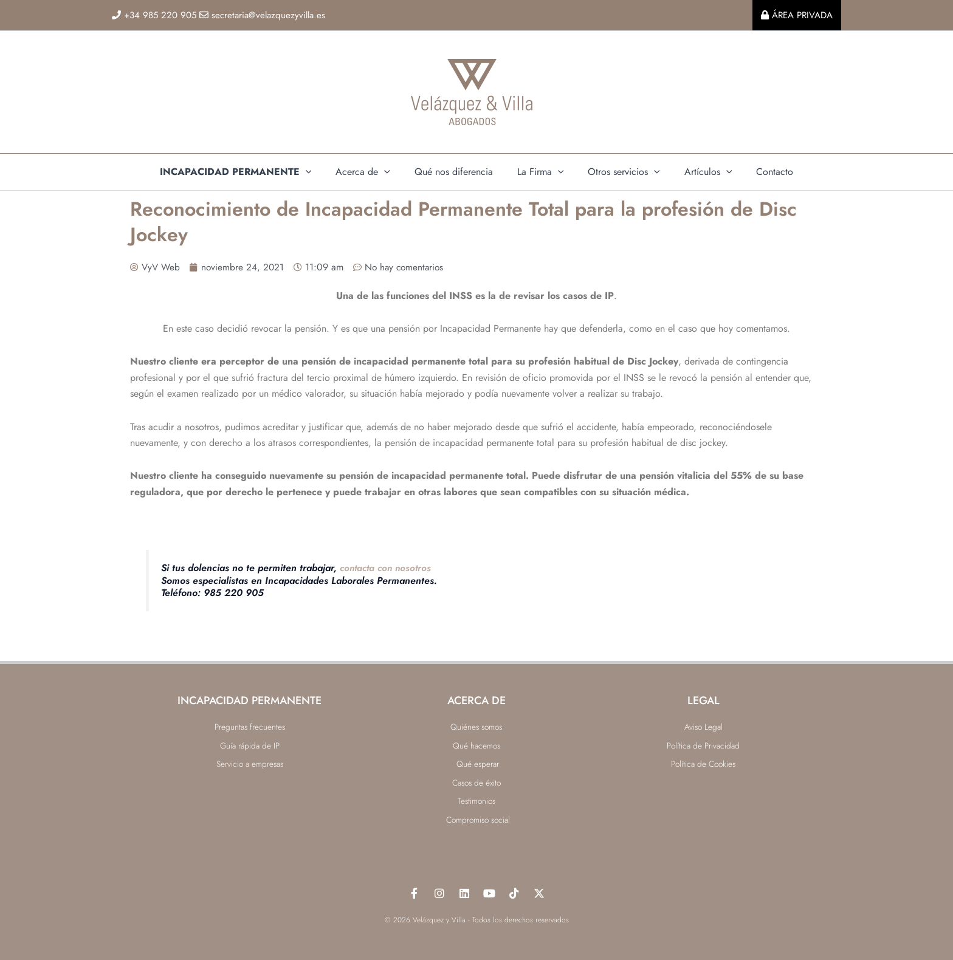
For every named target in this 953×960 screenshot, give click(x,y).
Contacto (760, 172)
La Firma (540, 172)
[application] (320, 172)
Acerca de (372, 172)
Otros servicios (619, 172)
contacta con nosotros (388, 568)
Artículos (699, 172)
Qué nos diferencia (458, 172)
